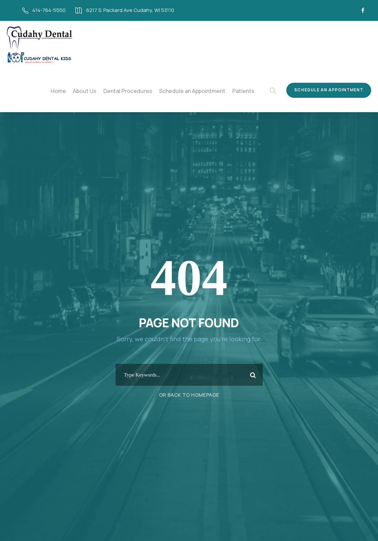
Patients (246, 91)
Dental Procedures (137, 91)
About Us (96, 91)
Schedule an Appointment (197, 91)
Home (70, 91)
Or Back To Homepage (189, 395)
